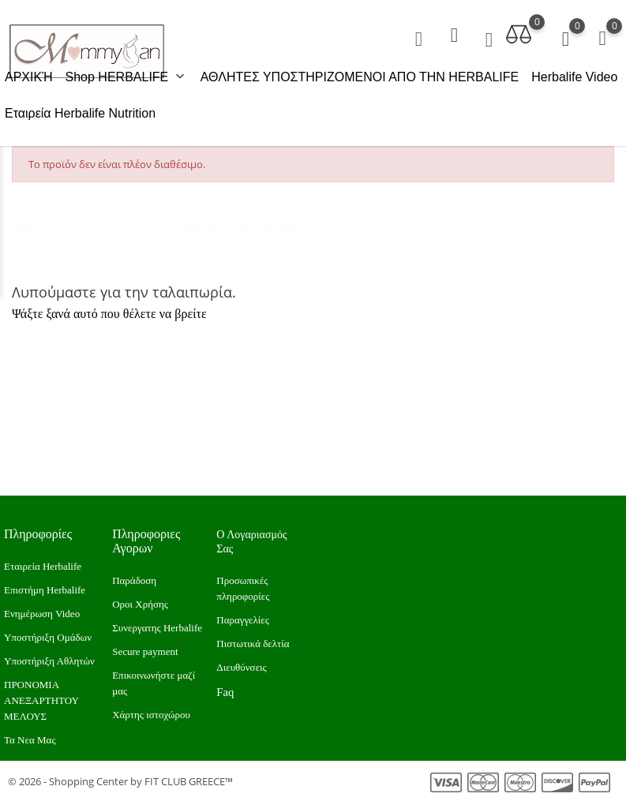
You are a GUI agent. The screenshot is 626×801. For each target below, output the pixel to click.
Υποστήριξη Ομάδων (48, 637)
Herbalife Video (574, 77)
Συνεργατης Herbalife (157, 628)
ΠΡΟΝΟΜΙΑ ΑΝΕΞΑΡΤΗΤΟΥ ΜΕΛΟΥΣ (41, 700)
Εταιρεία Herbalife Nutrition (80, 113)
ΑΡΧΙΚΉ (29, 77)
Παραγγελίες (242, 620)
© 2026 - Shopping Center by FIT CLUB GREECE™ (120, 781)
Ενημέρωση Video (42, 613)
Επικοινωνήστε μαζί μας (153, 683)
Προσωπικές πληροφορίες (242, 588)
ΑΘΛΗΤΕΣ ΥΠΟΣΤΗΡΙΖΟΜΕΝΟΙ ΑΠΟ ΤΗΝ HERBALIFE (360, 77)
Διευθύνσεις (241, 667)
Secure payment (145, 651)
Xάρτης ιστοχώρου (151, 715)
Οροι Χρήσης (140, 604)
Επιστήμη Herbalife (44, 590)
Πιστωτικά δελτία (252, 643)
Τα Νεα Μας (30, 740)
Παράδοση (134, 580)
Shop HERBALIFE (127, 77)
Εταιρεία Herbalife (42, 566)
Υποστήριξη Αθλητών (49, 661)
